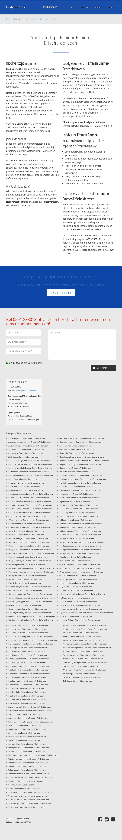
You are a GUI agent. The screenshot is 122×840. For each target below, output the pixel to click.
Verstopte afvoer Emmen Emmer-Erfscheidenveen (28, 799)
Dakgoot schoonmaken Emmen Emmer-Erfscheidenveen (31, 553)
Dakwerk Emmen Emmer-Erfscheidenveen (25, 579)
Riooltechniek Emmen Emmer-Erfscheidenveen (27, 699)
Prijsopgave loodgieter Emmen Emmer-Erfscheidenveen (82, 594)
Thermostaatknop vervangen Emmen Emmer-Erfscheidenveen (33, 755)
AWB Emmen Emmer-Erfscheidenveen (23, 457)
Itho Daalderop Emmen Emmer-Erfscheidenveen (79, 497)
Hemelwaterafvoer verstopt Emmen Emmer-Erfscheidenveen (84, 460)
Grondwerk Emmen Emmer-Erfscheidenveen (77, 449)
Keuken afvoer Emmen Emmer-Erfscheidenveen (78, 509)
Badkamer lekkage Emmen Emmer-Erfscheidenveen (29, 460)
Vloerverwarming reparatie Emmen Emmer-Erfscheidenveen (87, 647)
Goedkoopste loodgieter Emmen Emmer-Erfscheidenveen (31, 616)
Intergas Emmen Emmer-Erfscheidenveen (76, 494)
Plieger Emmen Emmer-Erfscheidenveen (75, 587)
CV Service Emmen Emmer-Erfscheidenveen (26, 523)
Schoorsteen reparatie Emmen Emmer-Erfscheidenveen (30, 722)
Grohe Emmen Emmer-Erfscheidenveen (75, 446)
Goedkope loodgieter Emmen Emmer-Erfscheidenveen (30, 620)
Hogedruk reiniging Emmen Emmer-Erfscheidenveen (80, 464)
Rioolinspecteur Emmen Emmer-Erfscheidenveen (28, 685)
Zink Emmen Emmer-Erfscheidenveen (78, 681)
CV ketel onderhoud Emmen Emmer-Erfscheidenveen (30, 509)
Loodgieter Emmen (16, 7)
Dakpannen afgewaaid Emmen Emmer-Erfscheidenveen (31, 568)
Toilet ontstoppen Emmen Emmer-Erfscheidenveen (29, 759)
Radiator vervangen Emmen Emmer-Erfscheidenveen (80, 609)
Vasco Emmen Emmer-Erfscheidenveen (24, 788)
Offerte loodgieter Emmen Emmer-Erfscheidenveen (80, 564)
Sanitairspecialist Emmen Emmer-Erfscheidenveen (28, 718)
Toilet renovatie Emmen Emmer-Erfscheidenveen (28, 762)
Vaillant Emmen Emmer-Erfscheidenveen (25, 785)
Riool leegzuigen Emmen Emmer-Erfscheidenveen (28, 659)
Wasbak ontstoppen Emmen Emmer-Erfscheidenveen (84, 655)
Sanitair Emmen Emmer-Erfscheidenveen (25, 714)
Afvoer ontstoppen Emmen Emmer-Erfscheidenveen (29, 442)
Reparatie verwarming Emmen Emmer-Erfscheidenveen (30, 636)
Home (9, 18)
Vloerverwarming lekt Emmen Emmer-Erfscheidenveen (85, 644)
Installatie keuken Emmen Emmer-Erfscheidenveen (80, 483)
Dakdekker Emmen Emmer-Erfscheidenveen (26, 535)
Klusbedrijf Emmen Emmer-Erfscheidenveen (77, 512)
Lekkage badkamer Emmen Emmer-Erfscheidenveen (80, 523)
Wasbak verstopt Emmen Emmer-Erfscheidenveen (83, 659)
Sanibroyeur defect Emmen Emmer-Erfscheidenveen (29, 707)
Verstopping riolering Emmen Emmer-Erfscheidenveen (30, 792)
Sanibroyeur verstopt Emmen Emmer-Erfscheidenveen (30, 710)
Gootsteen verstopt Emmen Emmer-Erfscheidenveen (80, 442)
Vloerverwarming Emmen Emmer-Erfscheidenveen (83, 640)
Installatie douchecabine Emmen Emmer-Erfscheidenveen (82, 479)
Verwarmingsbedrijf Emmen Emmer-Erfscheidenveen (84, 625)
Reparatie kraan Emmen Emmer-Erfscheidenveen (28, 629)
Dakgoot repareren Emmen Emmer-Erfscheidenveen (29, 549)
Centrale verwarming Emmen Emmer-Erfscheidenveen (30, 505)
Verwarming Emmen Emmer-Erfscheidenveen (26, 807)
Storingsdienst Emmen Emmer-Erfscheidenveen (27, 744)
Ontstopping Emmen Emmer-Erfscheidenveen (78, 579)
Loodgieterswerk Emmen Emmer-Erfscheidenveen (79, 553)
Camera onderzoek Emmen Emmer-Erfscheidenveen (29, 501)
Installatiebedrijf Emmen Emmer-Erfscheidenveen (79, 490)
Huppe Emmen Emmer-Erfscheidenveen (75, 468)
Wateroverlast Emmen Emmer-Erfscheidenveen (82, 666)
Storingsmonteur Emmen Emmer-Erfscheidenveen (28, 747)
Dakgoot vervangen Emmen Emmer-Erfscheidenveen (29, 561)
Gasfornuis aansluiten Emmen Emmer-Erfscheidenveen (30, 594)
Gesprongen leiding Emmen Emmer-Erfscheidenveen (29, 612)
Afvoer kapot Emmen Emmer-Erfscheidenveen (27, 438)
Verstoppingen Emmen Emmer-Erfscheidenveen (27, 796)
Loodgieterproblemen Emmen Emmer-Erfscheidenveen (81, 542)
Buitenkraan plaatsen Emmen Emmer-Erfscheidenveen (30, 494)
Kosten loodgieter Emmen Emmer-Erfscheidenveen (80, 516)
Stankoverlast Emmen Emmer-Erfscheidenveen (27, 736)
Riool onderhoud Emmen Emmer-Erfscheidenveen (28, 666)
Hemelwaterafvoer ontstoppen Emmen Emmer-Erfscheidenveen (85, 457)
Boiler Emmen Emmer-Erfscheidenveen (24, 479)
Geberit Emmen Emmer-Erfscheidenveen (24, 605)
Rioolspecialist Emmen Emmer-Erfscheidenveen (27, 692)
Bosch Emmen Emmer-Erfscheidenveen (24, 486)
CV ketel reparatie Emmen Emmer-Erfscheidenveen (29, 512)
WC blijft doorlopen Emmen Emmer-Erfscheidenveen (84, 670)
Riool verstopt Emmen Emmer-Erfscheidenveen (34, 18)
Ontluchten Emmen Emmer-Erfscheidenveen (77, 575)
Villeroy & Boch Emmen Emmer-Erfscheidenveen (82, 636)
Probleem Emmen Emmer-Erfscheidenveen (76, 598)
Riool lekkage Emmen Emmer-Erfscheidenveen (27, 662)
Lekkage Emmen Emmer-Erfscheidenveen (76, 520)
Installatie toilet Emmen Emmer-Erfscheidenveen (79, 486)
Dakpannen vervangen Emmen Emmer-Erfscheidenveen (31, 572)
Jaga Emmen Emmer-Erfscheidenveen (74, 501)
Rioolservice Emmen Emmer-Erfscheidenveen (26, 688)
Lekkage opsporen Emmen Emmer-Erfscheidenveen (80, 531)
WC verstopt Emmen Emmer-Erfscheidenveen (81, 677)
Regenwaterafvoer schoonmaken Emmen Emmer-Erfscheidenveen (86, 612)
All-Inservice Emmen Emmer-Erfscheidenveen (26, 453)
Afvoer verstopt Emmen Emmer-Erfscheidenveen (28, 446)
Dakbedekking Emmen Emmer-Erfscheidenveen (27, 531)
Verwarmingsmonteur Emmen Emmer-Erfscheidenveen (85, 629)
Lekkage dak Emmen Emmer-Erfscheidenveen (77, 527)
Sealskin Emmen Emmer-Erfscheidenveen (25, 725)
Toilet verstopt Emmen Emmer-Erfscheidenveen (27, 770)
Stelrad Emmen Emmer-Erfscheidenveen (24, 740)
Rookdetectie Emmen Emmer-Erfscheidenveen (27, 703)
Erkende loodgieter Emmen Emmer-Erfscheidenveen (29, 587)
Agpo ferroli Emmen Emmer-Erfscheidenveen (26, 449)
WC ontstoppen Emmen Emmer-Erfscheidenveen (83, 673)
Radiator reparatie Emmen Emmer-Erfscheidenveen (80, 605)
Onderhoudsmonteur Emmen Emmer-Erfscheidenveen (81, 572)
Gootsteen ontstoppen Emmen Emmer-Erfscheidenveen (82, 438)
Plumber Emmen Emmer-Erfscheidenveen (76, 590)
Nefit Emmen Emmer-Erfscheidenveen (74, 561)
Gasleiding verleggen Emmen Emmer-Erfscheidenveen (30, 601)
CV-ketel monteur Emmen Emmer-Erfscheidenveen (29, 527)
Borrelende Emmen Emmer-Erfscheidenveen (26, 483)
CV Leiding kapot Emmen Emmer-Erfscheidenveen (28, 520)
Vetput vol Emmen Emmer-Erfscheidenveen (80, 633)
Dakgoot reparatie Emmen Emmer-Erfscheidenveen (29, 546)
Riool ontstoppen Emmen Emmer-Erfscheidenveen (29, 673)
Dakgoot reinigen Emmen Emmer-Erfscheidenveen (28, 542)
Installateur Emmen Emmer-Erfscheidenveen (77, 471)
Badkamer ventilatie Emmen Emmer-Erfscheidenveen (30, 468)
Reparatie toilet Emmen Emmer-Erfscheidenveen (28, 633)
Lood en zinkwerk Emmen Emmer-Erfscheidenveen (80, 535)
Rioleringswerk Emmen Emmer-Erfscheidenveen (27, 647)
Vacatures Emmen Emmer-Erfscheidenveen (25, 781)
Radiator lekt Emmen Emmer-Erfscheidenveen (78, 601)
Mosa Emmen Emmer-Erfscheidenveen (75, 557)
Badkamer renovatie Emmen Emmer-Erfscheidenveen (30, 464)
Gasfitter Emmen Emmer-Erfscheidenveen (25, 590)
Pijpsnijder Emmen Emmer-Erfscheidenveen (77, 583)
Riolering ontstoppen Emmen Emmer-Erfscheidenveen (30, 644)
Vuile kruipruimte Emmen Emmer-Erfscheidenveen (83, 651)
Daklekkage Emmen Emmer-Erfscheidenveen (26, 564)
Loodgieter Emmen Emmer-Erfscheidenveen (77, 538)
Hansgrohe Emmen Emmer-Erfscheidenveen (77, 453)
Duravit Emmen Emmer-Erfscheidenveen (24, 583)
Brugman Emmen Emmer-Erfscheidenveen (25, 490)
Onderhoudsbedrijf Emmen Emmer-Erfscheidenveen (80, 568)
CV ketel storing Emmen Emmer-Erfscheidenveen (28, 516)
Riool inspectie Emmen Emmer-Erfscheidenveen (27, 655)
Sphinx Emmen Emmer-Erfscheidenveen (24, 733)
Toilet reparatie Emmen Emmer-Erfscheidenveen (28, 766)
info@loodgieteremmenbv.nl (24, 390)
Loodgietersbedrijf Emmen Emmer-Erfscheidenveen (80, 546)
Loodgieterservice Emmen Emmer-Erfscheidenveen (80, 549)
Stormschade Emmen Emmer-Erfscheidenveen (27, 751)
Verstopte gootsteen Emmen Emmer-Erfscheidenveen (30, 803)
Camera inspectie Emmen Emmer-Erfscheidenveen (28, 497)
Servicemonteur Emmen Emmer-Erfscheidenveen (28, 729)
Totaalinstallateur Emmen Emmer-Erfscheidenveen (28, 773)
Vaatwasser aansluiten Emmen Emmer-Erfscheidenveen (31, 777)
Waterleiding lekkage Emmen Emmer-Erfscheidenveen (85, 662)
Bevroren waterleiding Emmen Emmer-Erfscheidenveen (30, 475)
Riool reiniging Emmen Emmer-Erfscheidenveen (27, 677)
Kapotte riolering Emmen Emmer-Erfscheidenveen (79, 505)
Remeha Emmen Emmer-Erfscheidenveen (76, 616)
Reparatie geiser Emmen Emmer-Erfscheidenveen (28, 625)
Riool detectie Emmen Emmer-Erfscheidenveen (27, 651)
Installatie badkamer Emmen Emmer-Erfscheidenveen (81, 475)
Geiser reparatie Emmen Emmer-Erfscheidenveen (28, 609)
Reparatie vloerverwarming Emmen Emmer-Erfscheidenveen (32, 640)
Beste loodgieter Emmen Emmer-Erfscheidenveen (28, 471)
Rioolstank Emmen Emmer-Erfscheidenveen (26, 696)
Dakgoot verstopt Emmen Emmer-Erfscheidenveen (29, 557)
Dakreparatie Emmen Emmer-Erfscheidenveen (27, 575)
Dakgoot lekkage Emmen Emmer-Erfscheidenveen (28, 538)
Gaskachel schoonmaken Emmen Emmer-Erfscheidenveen (32, 598)
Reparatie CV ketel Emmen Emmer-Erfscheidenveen (80, 620)
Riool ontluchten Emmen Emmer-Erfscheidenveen (28, 670)
